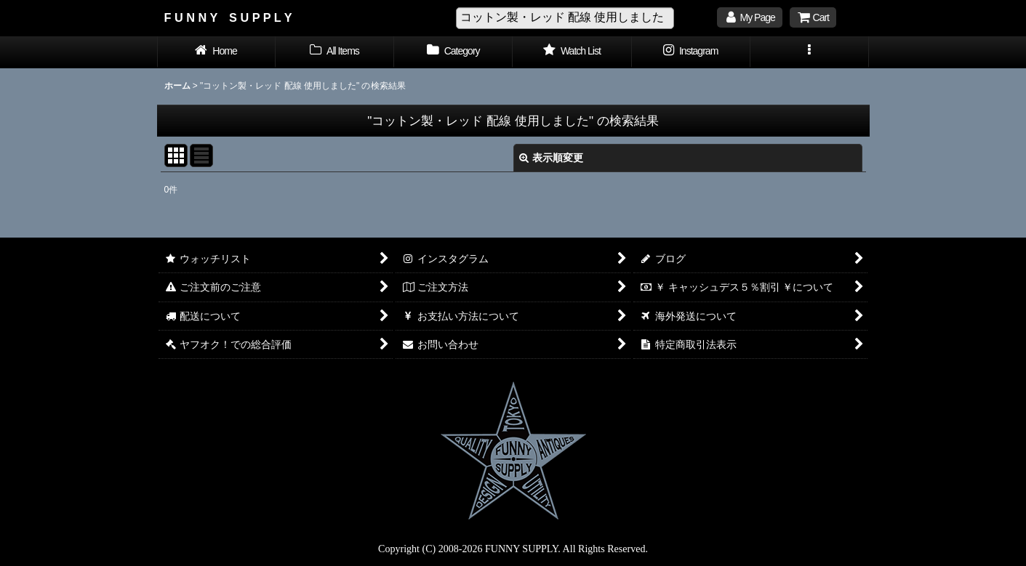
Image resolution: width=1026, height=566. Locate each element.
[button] (809, 52)
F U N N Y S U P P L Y (228, 17)
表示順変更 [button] (551, 157)
